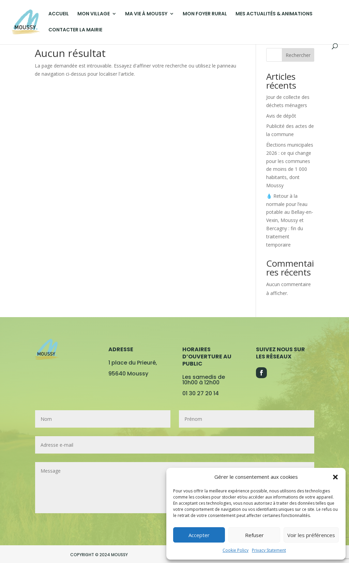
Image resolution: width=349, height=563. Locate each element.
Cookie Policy (235, 550)
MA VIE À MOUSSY (146, 14)
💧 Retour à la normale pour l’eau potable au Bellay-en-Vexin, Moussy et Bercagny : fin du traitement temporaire (289, 220)
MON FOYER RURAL (205, 14)
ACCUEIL (58, 14)
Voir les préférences (311, 535)
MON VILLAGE (93, 14)
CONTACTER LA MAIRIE (75, 30)
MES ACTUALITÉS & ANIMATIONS (274, 14)
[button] (335, 477)
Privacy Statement (269, 550)
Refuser (254, 535)
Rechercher (298, 55)
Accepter (199, 535)
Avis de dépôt (281, 116)
